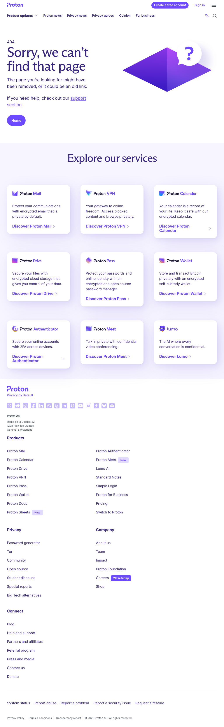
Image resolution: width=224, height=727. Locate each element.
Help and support (21, 633)
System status (18, 703)
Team (100, 551)
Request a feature (149, 703)
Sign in (200, 5)
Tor (9, 551)
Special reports (19, 586)
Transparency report (68, 718)
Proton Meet (106, 459)
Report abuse (45, 703)
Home (16, 120)
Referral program (21, 650)
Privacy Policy (15, 718)
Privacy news (77, 15)
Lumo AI (102, 468)
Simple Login (106, 486)
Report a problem (75, 703)
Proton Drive (17, 468)
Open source (17, 569)
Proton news (52, 15)
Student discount (21, 578)
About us (103, 543)
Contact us (16, 668)
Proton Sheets (18, 512)
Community (16, 560)
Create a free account (170, 5)
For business (145, 15)
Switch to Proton (109, 512)
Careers (102, 578)
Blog (10, 624)
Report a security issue (112, 703)
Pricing (101, 503)
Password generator (23, 543)
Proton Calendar (20, 459)
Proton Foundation (111, 569)
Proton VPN (16, 477)
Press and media (20, 659)
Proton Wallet (18, 494)
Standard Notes (108, 477)
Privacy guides (103, 15)
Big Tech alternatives (24, 595)
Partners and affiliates (25, 641)
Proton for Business (112, 494)
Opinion (125, 15)
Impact (101, 560)
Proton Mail (16, 451)
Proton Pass (16, 486)
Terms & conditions (40, 718)
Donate (13, 676)
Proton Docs (17, 503)
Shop (100, 586)
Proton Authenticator (113, 451)
